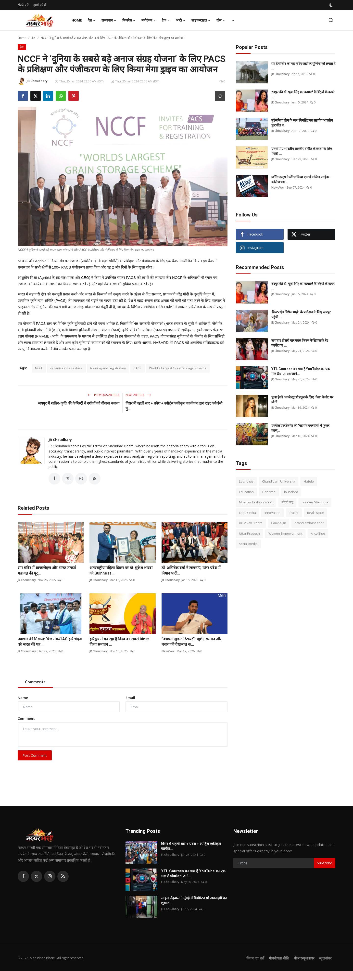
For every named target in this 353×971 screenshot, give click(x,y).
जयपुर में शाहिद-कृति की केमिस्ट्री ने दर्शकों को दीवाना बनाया (78, 403)
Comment (26, 718)
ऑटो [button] (181, 20)
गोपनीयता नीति (278, 958)
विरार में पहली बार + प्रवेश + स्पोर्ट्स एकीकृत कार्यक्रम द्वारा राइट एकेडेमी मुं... (174, 406)
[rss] (63, 876)
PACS (137, 368)
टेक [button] (166, 20)
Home (77, 20)
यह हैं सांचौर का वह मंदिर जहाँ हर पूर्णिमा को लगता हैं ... (303, 66)
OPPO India (247, 512)
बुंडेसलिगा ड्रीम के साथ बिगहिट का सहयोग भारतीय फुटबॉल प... (302, 122)
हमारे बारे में (39, 5)
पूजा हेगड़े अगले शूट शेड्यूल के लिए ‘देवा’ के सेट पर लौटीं (302, 399)
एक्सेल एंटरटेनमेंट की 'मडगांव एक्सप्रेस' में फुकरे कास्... (300, 428)
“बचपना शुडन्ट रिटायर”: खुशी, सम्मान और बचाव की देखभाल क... (192, 642)
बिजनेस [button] (129, 20)
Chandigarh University (278, 481)
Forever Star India (315, 502)
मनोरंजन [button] (148, 20)
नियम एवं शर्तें (255, 958)
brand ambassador (309, 523)
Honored (269, 492)
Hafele (309, 481)
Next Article (138, 395)
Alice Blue (318, 533)
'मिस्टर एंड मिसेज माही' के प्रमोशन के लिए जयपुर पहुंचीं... (301, 314)
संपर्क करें (23, 5)
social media (248, 544)
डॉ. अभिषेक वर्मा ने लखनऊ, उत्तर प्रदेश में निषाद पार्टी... (191, 570)
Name (23, 698)
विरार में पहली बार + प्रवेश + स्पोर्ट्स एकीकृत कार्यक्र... (191, 846)
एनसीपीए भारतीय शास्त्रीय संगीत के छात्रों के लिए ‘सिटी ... (301, 151)
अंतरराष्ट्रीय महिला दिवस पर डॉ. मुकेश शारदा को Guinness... (120, 570)
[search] (330, 20)
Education (246, 492)
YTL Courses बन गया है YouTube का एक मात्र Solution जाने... (300, 371)
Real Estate (315, 512)
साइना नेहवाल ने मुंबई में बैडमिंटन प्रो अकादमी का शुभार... (194, 900)
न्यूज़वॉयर (325, 958)
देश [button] (92, 20)
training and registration (108, 368)
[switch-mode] (331, 5)
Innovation (272, 512)
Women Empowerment (285, 533)
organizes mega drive (66, 368)
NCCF (39, 368)
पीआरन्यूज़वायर (304, 958)
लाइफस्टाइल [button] (201, 20)
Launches (246, 481)
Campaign (278, 523)
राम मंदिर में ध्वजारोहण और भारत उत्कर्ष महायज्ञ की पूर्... (47, 570)
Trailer (294, 512)
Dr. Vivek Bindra (251, 523)
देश (34, 37)
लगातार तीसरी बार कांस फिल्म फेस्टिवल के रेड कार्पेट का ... (299, 343)
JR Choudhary (60, 439)
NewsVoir (168, 651)
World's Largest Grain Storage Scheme (177, 368)
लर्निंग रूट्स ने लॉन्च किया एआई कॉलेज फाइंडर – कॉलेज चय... (301, 179)
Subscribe (324, 863)
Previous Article (103, 395)
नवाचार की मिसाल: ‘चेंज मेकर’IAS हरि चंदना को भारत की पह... (50, 642)
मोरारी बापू (287, 502)
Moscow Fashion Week (256, 502)
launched (291, 492)
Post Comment (35, 755)
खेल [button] (220, 20)
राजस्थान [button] (108, 20)
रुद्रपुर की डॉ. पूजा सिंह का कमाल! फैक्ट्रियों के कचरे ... (303, 94)
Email (130, 698)
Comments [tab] (35, 682)
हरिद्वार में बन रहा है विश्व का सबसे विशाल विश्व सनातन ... (119, 642)
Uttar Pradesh (249, 533)
